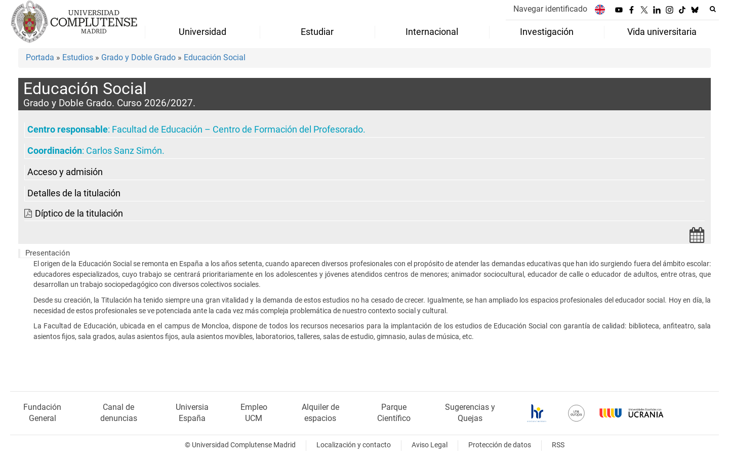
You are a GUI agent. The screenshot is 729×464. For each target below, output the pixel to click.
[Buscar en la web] (713, 9)
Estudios (77, 57)
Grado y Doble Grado (138, 57)
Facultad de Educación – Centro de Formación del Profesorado (237, 129)
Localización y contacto (353, 445)
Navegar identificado (550, 9)
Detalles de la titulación (73, 193)
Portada (40, 57)
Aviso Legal (430, 445)
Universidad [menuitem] (202, 32)
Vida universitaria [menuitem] (662, 32)
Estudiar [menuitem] (317, 32)
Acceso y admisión (65, 172)
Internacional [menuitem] (432, 32)
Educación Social (215, 57)
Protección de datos (499, 445)
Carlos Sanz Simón (124, 151)
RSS (558, 445)
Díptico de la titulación (79, 213)
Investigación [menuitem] (547, 32)
